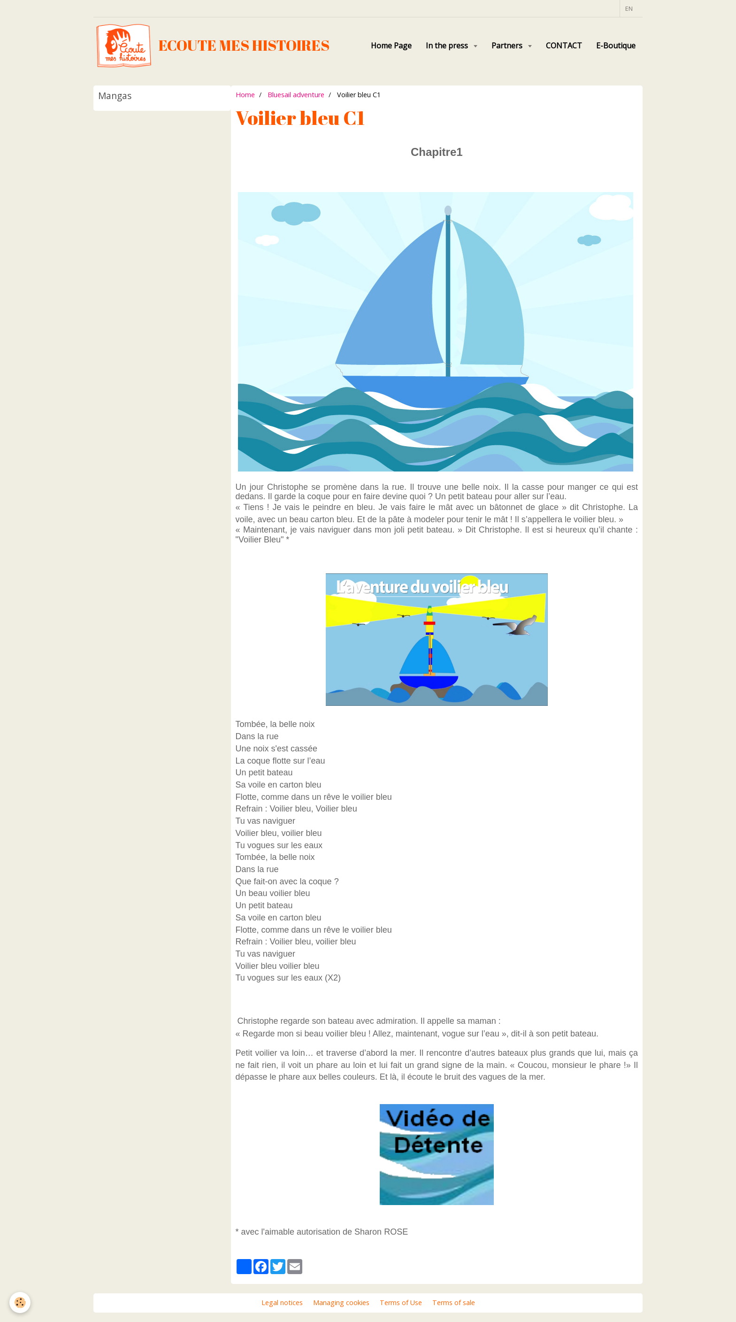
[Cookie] (20, 1302)
